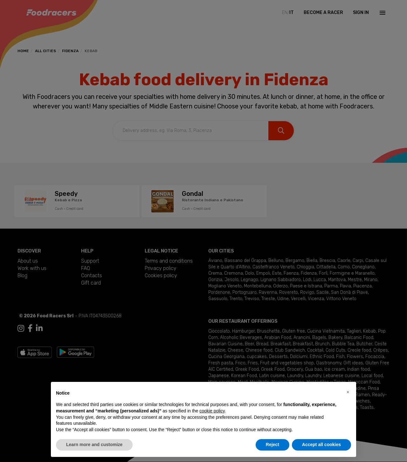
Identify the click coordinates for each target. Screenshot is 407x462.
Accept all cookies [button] (321, 444)
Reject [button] (272, 444)
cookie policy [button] (211, 410)
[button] (348, 392)
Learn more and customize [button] (94, 444)
